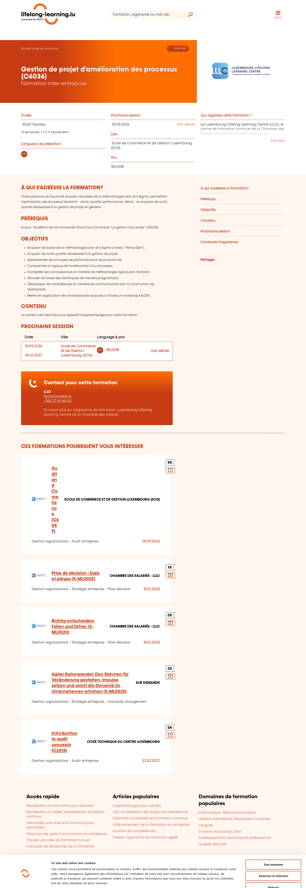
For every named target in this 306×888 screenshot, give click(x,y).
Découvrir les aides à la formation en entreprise (66, 834)
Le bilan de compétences (134, 831)
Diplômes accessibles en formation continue (150, 818)
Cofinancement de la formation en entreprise (151, 824)
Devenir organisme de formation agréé (145, 837)
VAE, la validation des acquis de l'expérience (150, 812)
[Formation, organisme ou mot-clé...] (146, 14)
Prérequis (207, 199)
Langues (206, 825)
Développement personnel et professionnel (235, 838)
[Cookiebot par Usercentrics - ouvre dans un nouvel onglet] (25, 880)
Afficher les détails (215, 880)
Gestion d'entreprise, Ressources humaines (234, 819)
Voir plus (278, 141)
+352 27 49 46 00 (57, 401)
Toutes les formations (44, 48)
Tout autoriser (273, 849)
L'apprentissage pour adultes (137, 805)
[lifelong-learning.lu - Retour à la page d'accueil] (48, 15)
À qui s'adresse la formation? (224, 188)
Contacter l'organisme (219, 242)
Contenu (207, 220)
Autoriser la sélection (273, 860)
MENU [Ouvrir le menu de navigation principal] (278, 17)
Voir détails (186, 124)
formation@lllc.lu (57, 396)
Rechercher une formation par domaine (59, 805)
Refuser (273, 872)
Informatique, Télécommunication (227, 812)
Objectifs (208, 210)
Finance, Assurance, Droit (220, 831)
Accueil (25, 48)
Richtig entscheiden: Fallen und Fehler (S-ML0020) (73, 627)
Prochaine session (215, 231)
